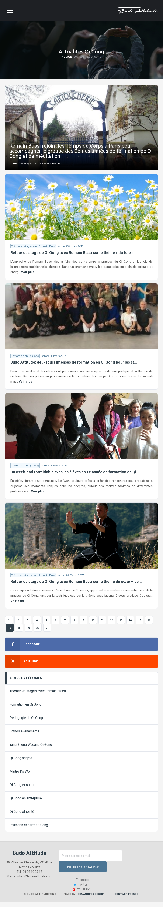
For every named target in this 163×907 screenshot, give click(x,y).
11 (102, 625)
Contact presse (126, 898)
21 (47, 632)
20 (37, 632)
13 (121, 625)
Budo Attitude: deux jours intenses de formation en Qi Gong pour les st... (73, 364)
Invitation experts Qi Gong (29, 830)
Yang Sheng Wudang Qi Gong (31, 749)
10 (93, 625)
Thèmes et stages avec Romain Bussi (33, 246)
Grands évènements (24, 736)
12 (111, 625)
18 (19, 632)
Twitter (81, 889)
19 (28, 632)
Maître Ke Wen (20, 776)
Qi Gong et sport (22, 790)
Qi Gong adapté (21, 763)
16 (149, 625)
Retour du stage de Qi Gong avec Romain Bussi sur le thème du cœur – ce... (76, 585)
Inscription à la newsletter (90, 871)
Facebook (81, 885)
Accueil (67, 57)
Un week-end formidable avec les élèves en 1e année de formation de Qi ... (75, 474)
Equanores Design (91, 898)
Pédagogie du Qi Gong (26, 723)
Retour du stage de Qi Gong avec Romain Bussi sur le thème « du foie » (71, 253)
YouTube (81, 894)
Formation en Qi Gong (25, 357)
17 (9, 632)
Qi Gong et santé (22, 816)
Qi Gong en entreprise (26, 803)
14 (130, 625)
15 (140, 625)
